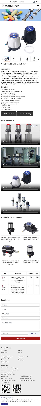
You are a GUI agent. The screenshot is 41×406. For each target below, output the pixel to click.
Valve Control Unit (4, 279)
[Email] (20, 309)
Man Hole (20, 358)
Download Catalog (25, 114)
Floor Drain (20, 359)
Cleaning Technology (23, 356)
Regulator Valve (4, 354)
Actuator (20, 352)
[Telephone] (20, 313)
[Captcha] (14, 333)
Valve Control (4, 352)
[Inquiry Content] (20, 325)
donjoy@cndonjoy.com (10, 374)
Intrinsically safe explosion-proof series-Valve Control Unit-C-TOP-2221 (10, 239)
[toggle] (38, 6)
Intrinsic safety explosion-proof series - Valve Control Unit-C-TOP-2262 (10, 262)
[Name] (20, 305)
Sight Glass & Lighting (6, 358)
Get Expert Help (9, 114)
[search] (34, 2)
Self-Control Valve (4, 287)
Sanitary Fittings (5, 361)
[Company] (20, 318)
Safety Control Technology (7, 356)
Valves (19, 354)
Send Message (20, 338)
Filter (2, 359)
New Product (4, 350)
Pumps (20, 350)
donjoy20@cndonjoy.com (10, 380)
